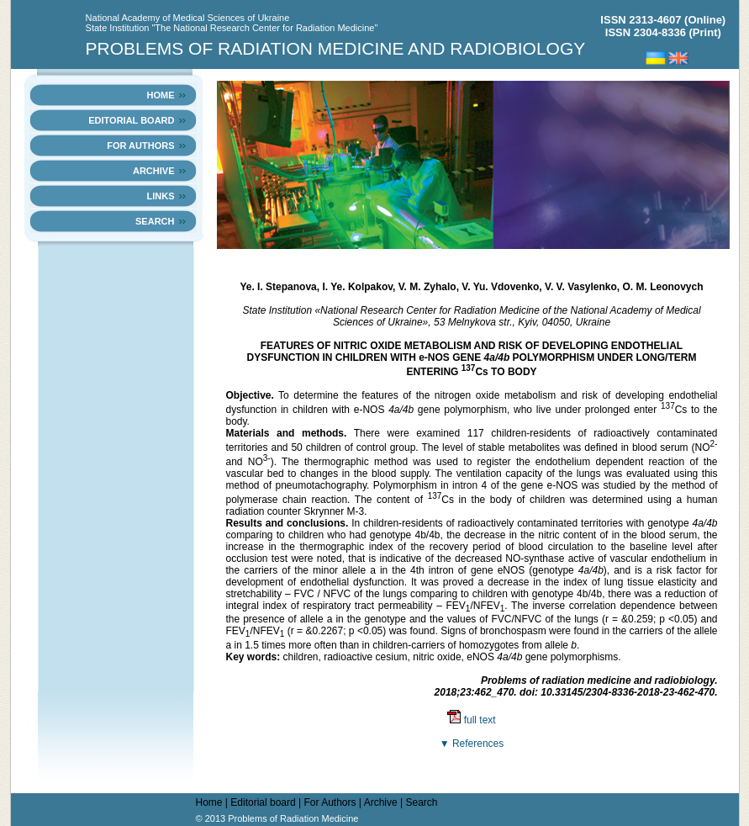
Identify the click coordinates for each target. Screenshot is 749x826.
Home (160, 95)
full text (471, 720)
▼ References (472, 743)
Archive (154, 171)
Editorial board (131, 120)
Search (154, 221)
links (160, 196)
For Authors (140, 145)
